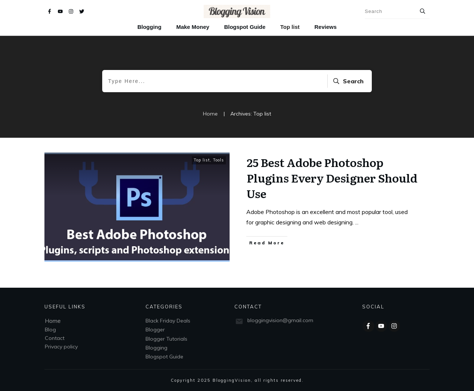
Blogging (156, 347)
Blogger (155, 329)
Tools (218, 160)
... (356, 222)
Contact (54, 338)
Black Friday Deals (168, 320)
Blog (50, 329)
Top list (202, 160)
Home (53, 320)
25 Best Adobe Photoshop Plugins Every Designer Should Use (332, 177)
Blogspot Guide (164, 356)
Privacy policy (61, 346)
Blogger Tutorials (166, 338)
